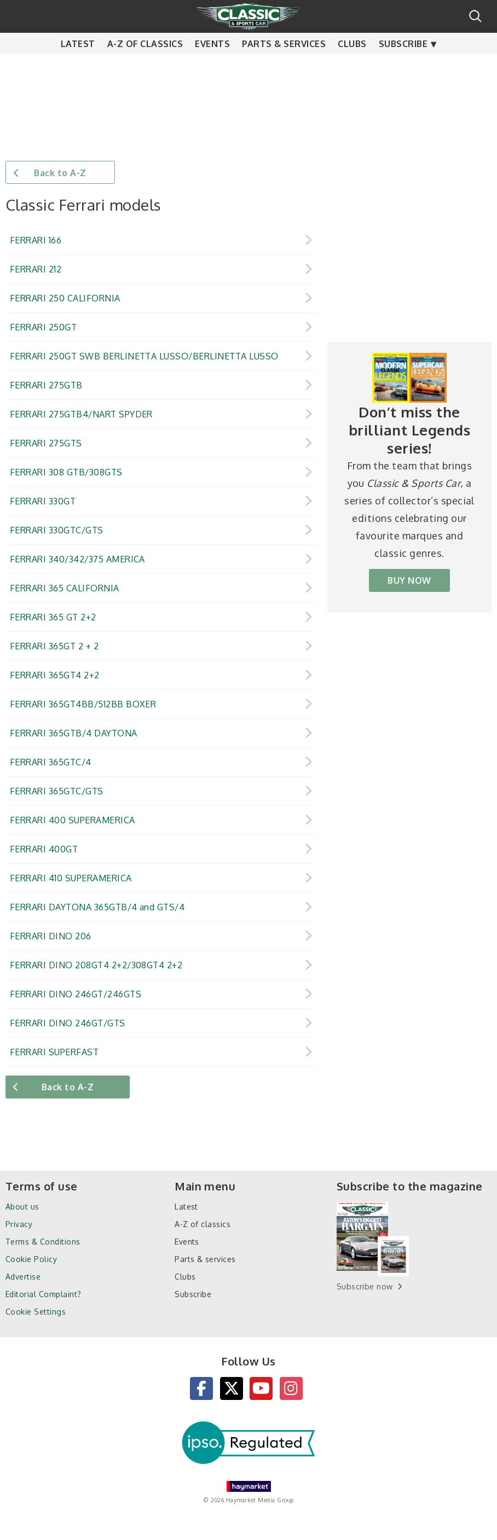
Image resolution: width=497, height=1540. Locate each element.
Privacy (18, 1224)
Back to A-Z (60, 172)
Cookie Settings (35, 1311)
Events (212, 65)
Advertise (23, 1276)
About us (22, 1206)
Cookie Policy (31, 1259)
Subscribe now (365, 1286)
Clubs (352, 65)
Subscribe (403, 65)
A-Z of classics (145, 65)
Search (475, 16)
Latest (78, 65)
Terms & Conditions (42, 1241)
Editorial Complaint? (43, 1294)
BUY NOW (409, 580)
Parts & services (284, 65)
